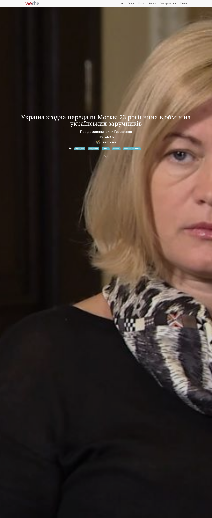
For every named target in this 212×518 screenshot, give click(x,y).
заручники (93, 149)
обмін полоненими (132, 149)
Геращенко (79, 149)
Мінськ (106, 149)
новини (116, 149)
